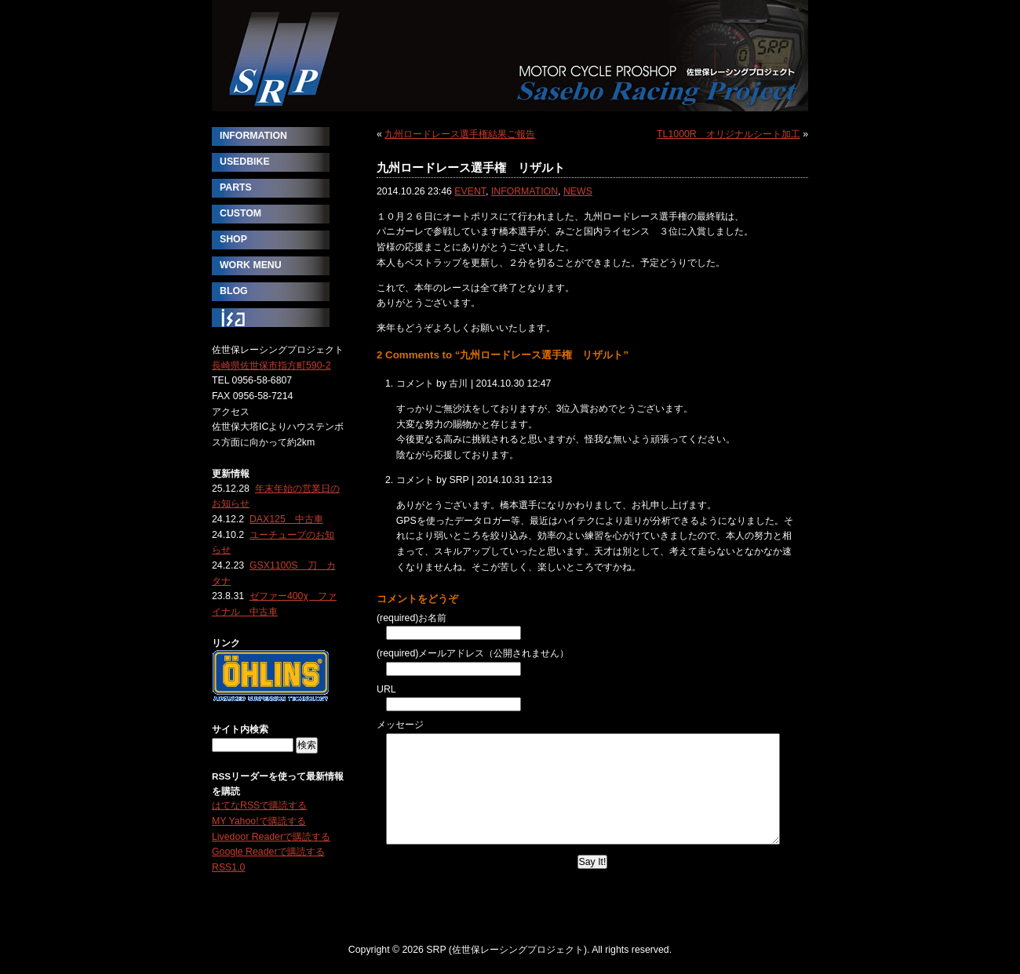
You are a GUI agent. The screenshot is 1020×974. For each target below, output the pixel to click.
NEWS (577, 191)
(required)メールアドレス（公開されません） (473, 653)
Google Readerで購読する (268, 851)
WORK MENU (251, 265)
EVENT (470, 191)
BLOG (234, 290)
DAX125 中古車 (286, 519)
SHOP (233, 239)
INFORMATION (524, 191)
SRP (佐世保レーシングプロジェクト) (510, 55)
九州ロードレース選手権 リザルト (471, 167)
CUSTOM (240, 213)
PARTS (236, 187)
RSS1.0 (228, 867)
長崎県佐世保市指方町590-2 (271, 365)
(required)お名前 (411, 617)
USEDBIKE (245, 161)
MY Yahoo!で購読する (259, 821)
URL (386, 689)
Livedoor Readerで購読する (271, 836)
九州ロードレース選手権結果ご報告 (459, 134)
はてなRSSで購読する (259, 805)
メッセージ (400, 724)
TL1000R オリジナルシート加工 (728, 134)
